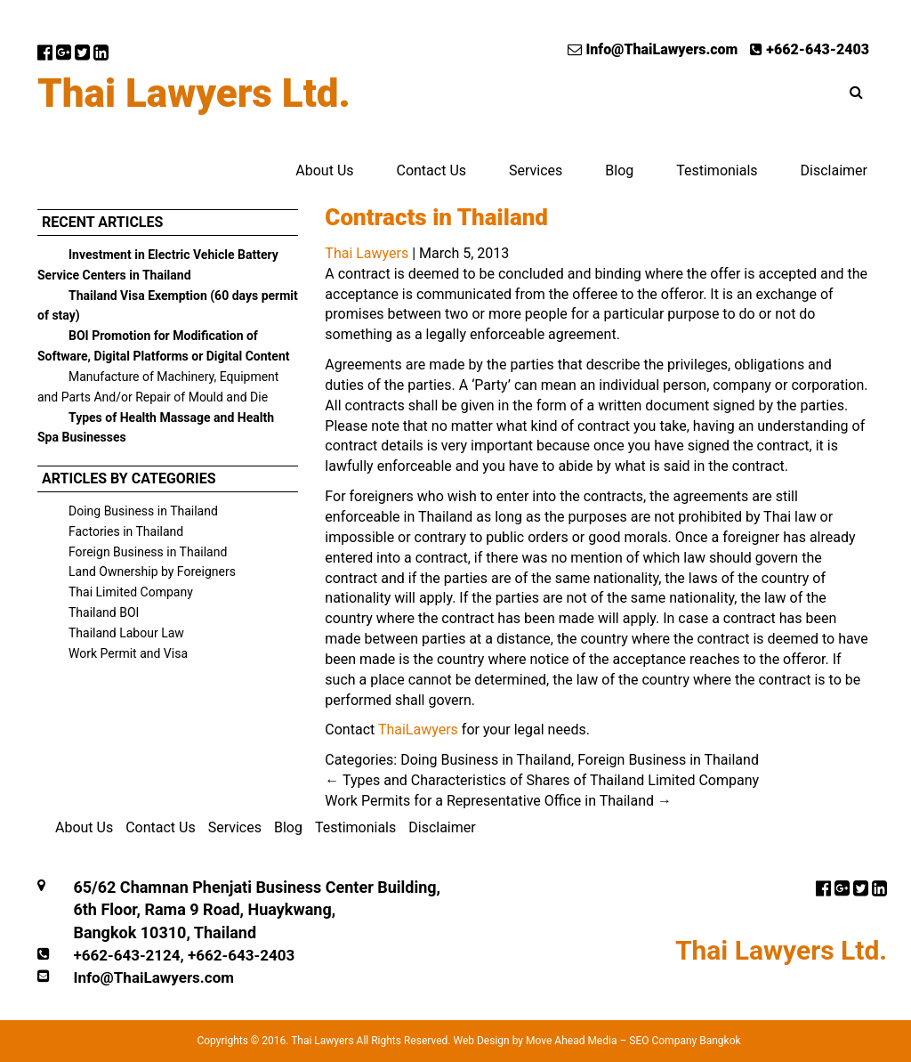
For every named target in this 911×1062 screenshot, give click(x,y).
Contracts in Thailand (436, 217)
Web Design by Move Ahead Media (535, 1040)
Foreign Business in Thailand (148, 552)
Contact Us (431, 170)
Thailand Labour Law (126, 633)
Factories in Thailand (126, 531)
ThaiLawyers (418, 729)
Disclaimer (834, 170)
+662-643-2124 (126, 955)
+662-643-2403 (809, 49)
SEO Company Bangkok (684, 1040)
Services (535, 170)
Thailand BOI (104, 612)
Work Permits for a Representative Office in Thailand (498, 800)
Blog (619, 170)
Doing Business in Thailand (143, 511)
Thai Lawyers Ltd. (194, 93)
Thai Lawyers (366, 253)
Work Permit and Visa (128, 653)
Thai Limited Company (131, 592)
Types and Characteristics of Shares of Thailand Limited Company (542, 780)
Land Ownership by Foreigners (152, 571)
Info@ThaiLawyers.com (653, 49)
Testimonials (716, 170)
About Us (324, 170)
